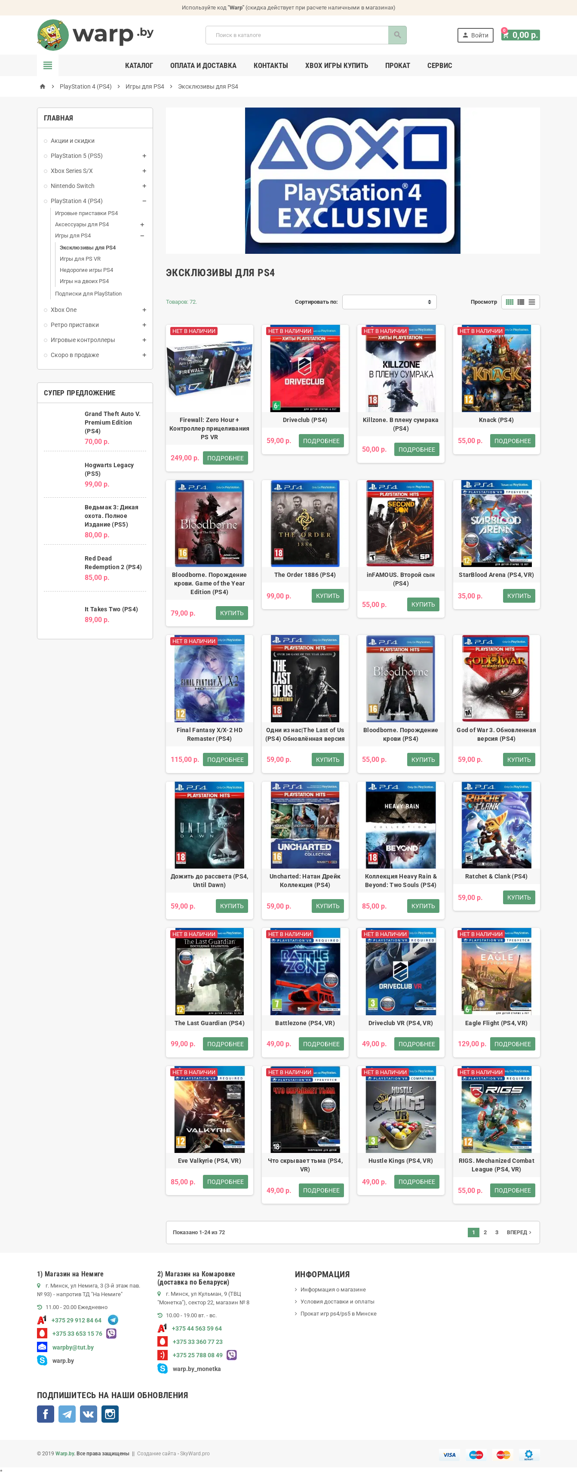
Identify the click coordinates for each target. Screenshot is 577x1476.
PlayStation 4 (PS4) (77, 200)
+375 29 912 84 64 (69, 1320)
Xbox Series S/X (72, 170)
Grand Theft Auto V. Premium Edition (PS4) (113, 422)
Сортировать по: (316, 302)
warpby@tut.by (65, 1347)
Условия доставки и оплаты (337, 1301)
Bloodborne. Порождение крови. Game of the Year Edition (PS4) (209, 583)
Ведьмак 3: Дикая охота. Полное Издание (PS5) (111, 516)
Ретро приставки (75, 324)
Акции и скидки (73, 140)
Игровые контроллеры (83, 339)
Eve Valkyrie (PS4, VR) (209, 1160)
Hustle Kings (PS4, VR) (400, 1160)
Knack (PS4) (496, 419)
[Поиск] (307, 35)
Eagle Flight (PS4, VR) (496, 1023)
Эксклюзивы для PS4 (88, 247)
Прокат (397, 65)
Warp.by (64, 1454)
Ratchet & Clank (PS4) (496, 876)
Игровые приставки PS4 (86, 213)
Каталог (139, 65)
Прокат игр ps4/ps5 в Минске (339, 1313)
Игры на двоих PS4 (84, 281)
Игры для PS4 (73, 235)
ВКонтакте (88, 1414)
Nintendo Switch (73, 185)
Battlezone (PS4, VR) (305, 1023)
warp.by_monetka (189, 1368)
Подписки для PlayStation (88, 293)
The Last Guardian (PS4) (210, 1023)
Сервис (439, 65)
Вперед (520, 1232)
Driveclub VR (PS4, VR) (400, 1023)
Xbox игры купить (336, 65)
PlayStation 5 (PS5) (77, 155)
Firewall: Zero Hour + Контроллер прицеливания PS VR (209, 428)
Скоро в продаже (75, 354)
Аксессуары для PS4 (82, 224)
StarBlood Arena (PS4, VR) (496, 574)
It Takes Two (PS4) (111, 609)
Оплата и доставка (203, 65)
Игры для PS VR (80, 259)
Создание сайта (156, 1454)
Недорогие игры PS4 (86, 270)
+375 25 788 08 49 (190, 1355)
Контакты (271, 65)
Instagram (110, 1414)
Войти (478, 35)
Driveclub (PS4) (305, 419)
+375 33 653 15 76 (69, 1333)
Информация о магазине (333, 1289)
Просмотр (484, 302)
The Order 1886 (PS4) (305, 574)
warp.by (63, 1360)
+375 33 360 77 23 (190, 1341)
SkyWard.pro (195, 1454)
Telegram (67, 1414)
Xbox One (64, 309)
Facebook (45, 1414)
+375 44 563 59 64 (189, 1328)
